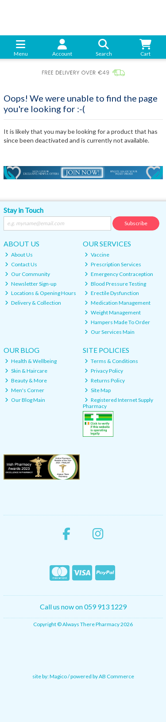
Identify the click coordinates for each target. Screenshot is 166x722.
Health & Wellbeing (31, 361)
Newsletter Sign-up (30, 283)
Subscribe (135, 223)
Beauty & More (26, 380)
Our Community (27, 274)
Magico (58, 676)
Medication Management (118, 302)
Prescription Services (113, 264)
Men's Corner (24, 390)
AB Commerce (116, 676)
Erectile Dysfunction (112, 293)
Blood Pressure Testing (115, 283)
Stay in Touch (23, 210)
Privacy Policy (104, 370)
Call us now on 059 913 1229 (83, 606)
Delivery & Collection (33, 302)
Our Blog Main (25, 400)
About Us (19, 254)
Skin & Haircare (26, 370)
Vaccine (97, 254)
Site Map (98, 390)
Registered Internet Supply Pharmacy (118, 403)
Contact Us (21, 264)
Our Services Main (110, 332)
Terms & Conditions (111, 361)
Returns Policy (105, 380)
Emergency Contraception (119, 274)
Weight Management (113, 312)
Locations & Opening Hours (40, 293)
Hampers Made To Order (117, 322)
